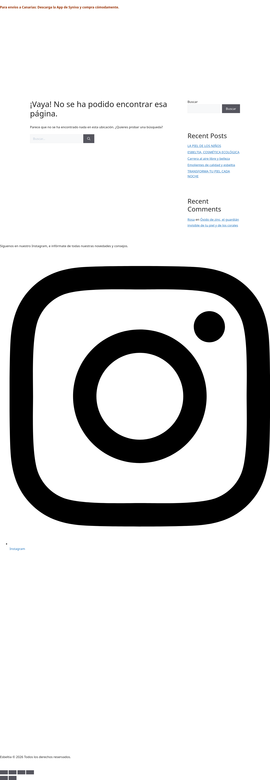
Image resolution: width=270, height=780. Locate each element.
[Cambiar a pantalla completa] (12, 772)
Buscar (193, 102)
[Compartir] (21, 772)
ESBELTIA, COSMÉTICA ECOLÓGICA (213, 152)
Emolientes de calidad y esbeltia (211, 165)
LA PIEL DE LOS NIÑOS (204, 146)
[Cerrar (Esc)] (30, 772)
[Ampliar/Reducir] (4, 772)
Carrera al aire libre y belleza (209, 158)
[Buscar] (88, 138)
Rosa (191, 219)
